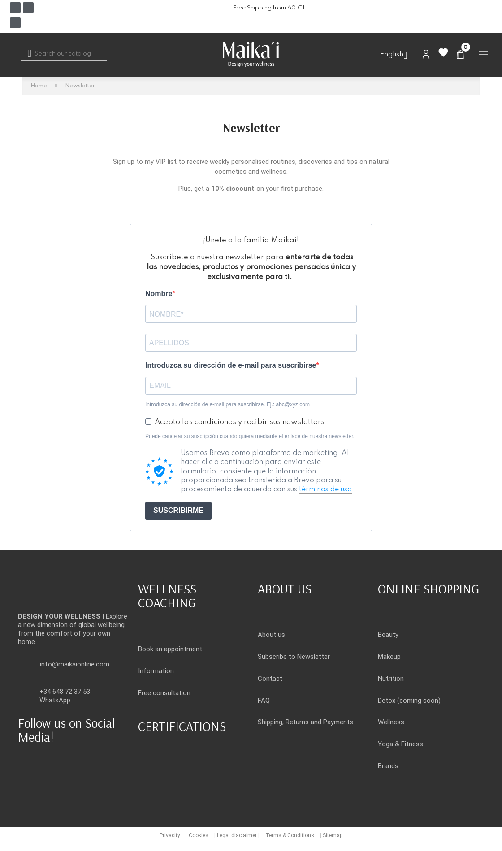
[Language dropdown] (397, 55)
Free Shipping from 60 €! (269, 8)
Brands (388, 766)
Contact (270, 679)
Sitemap (332, 835)
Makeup (389, 657)
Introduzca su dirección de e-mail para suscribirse (230, 365)
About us (271, 635)
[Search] (64, 54)
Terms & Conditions (289, 835)
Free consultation (164, 693)
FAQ (264, 700)
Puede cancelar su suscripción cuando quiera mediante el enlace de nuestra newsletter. (250, 436)
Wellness (391, 722)
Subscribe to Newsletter (294, 657)
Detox (386, 700)
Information (156, 671)
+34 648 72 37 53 (64, 692)
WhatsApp (54, 700)
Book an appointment (170, 649)
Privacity (170, 835)
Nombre (158, 293)
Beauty (388, 635)
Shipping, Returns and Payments (305, 722)
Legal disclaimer (237, 835)
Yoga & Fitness (400, 744)
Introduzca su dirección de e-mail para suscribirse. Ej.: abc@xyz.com (227, 404)
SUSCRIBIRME (178, 510)
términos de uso (325, 489)
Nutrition (391, 679)
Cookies (198, 835)
